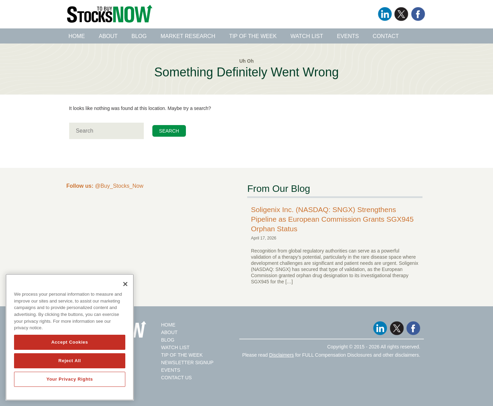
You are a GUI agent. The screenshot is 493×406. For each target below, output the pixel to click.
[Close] (125, 284)
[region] (69, 337)
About (108, 36)
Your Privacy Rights (69, 379)
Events (348, 36)
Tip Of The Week (182, 355)
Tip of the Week (253, 36)
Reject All (70, 360)
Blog (139, 36)
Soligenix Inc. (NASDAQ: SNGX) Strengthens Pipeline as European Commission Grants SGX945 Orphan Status (332, 219)
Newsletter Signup (187, 362)
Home (76, 36)
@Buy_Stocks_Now (104, 186)
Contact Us (176, 377)
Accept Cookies (69, 342)
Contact (386, 36)
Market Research (188, 36)
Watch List (307, 36)
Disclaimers (281, 355)
